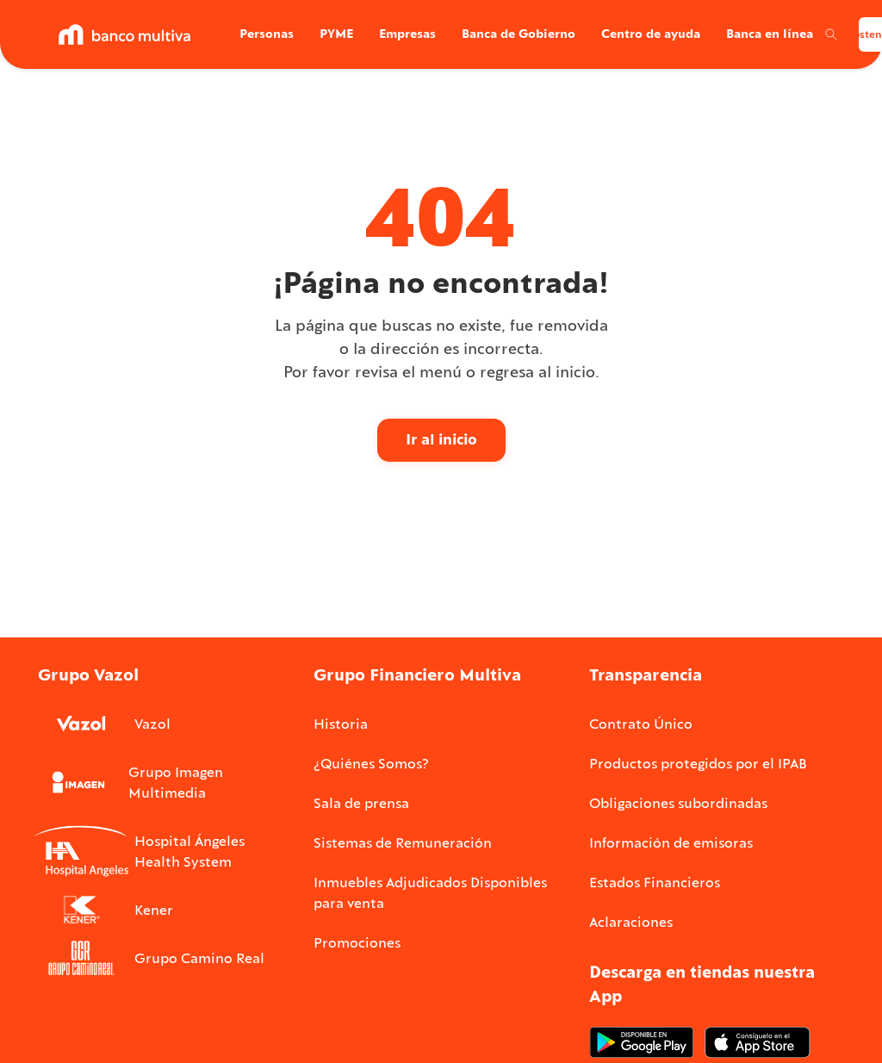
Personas (266, 33)
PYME (336, 33)
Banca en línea (769, 33)
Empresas (407, 33)
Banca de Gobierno (518, 33)
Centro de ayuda (650, 33)
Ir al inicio (441, 439)
